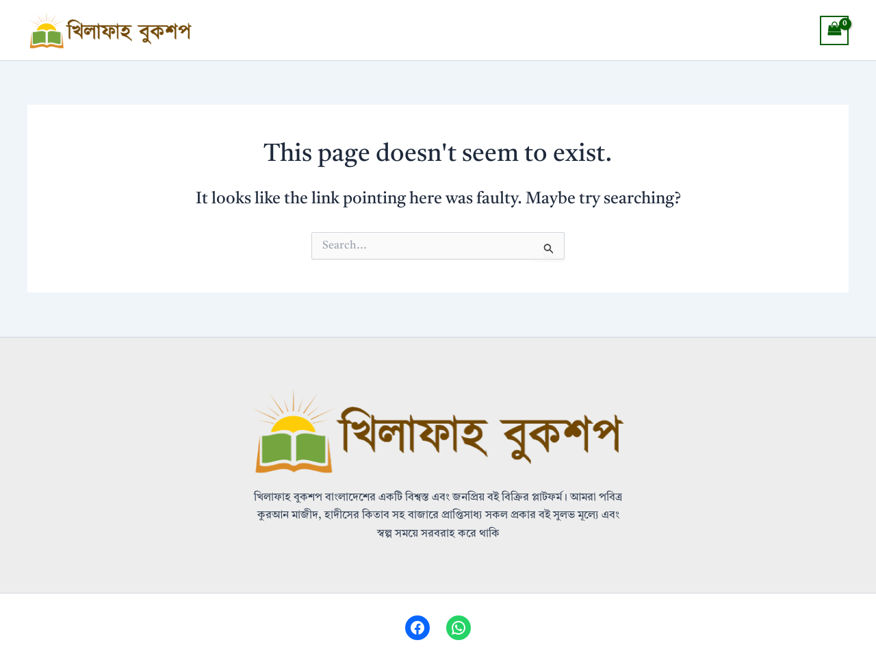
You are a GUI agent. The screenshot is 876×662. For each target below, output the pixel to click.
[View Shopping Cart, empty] (834, 30)
